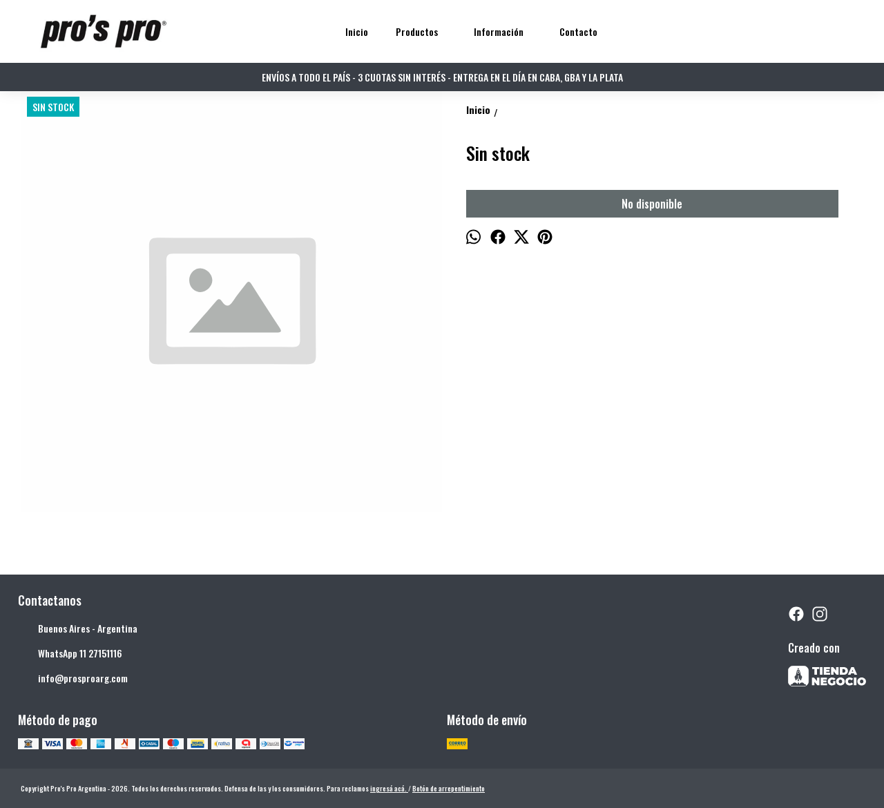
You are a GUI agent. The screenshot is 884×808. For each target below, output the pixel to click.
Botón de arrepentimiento (448, 788)
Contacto (578, 31)
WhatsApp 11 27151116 (70, 654)
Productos (424, 31)
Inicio (356, 31)
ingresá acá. (389, 788)
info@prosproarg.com (73, 679)
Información (505, 31)
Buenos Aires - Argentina (77, 629)
